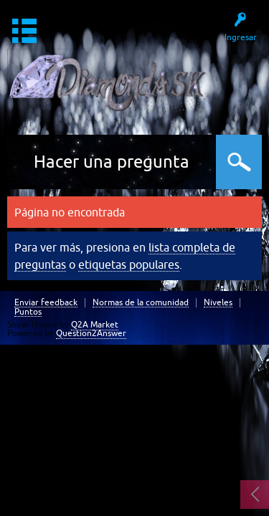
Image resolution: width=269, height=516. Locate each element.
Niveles (218, 302)
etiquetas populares (128, 264)
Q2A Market (94, 325)
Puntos (28, 312)
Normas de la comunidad (141, 302)
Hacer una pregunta (111, 161)
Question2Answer (91, 333)
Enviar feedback (45, 302)
